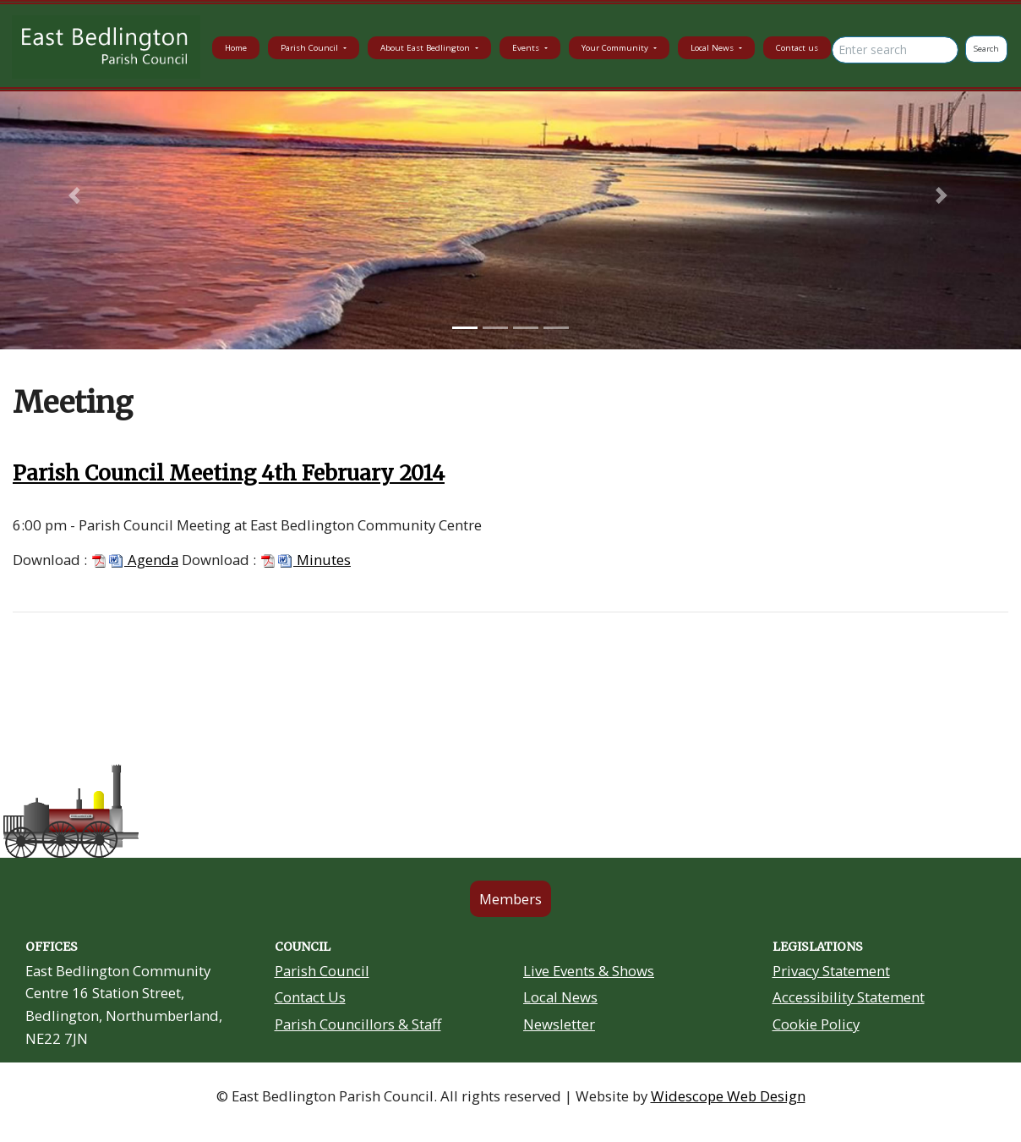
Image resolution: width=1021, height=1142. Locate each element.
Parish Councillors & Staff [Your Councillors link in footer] (358, 1024)
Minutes (305, 559)
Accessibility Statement (849, 997)
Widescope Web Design (728, 1096)
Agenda (134, 559)
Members (510, 899)
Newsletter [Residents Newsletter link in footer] (559, 1024)
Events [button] (527, 47)
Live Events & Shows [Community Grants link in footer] (588, 970)
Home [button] (236, 47)
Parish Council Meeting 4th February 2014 (229, 473)
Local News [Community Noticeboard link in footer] (560, 997)
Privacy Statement (831, 970)
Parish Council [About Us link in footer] (322, 970)
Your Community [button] (616, 47)
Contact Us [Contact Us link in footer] (310, 997)
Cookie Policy (816, 1024)
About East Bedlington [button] (426, 47)
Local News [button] (713, 47)
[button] (76, 195)
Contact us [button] (797, 47)
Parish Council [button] (311, 47)
